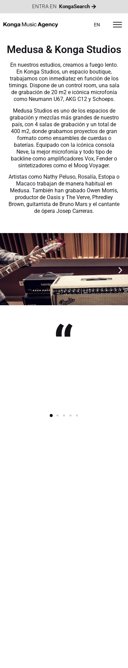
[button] (7, 270)
